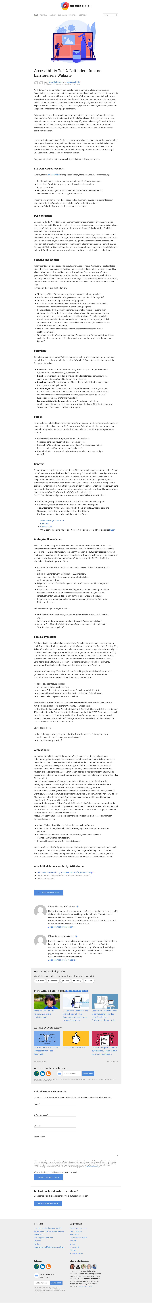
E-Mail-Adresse (41, 1115)
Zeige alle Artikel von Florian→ (61, 927)
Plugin (112, 530)
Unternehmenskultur (78, 1241)
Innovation (74, 1238)
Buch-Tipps (73, 15)
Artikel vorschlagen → (48, 1207)
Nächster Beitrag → (112, 1061)
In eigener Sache (76, 1257)
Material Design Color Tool (52, 520)
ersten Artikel (54, 175)
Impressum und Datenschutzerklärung (49, 1250)
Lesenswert (74, 1250)
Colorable (44, 523)
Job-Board (62, 15)
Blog (36, 15)
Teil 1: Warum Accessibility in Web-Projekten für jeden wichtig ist (65, 872)
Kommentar (39, 1137)
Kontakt (37, 1247)
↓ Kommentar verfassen (48, 893)
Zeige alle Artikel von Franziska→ (62, 960)
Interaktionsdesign (76, 990)
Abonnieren (88, 1074)
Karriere (73, 1244)
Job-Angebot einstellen (43, 1241)
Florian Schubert (55, 82)
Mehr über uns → (85, 1290)
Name (37, 1104)
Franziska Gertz (73, 82)
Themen (43, 15)
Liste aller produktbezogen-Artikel (47, 1231)
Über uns (82, 15)
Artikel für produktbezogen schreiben (49, 1235)
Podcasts (52, 15)
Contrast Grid (46, 527)
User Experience (76, 1235)
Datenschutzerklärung (92, 1170)
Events (72, 1247)
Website (37, 1126)
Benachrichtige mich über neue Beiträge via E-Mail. (56, 1176)
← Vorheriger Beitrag (40, 1061)
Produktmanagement (78, 1231)
